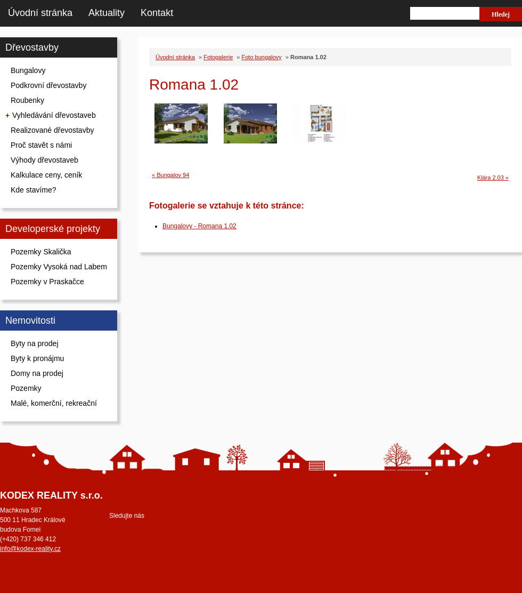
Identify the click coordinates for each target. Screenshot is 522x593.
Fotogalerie (218, 57)
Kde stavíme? (33, 190)
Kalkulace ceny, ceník (46, 175)
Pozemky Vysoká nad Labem (59, 266)
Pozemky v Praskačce (47, 281)
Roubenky (27, 100)
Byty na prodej (35, 343)
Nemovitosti (30, 320)
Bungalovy (28, 70)
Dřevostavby (32, 47)
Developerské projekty (52, 228)
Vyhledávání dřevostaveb (54, 115)
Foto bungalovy (262, 57)
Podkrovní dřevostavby (48, 85)
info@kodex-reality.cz (30, 548)
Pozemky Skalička (41, 251)
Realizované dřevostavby (52, 130)
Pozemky (26, 388)
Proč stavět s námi (41, 145)
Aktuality (106, 12)
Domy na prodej (37, 373)
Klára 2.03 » (493, 177)
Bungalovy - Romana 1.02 (199, 226)
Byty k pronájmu (37, 358)
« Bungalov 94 (170, 175)
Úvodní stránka (40, 12)
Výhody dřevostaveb (44, 160)
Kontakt (157, 12)
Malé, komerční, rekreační (54, 403)
